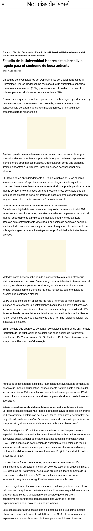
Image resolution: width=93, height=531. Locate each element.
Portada (6, 52)
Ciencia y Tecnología (23, 52)
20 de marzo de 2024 (12, 71)
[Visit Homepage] (48, 3)
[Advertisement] (46, 28)
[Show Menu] (3, 4)
